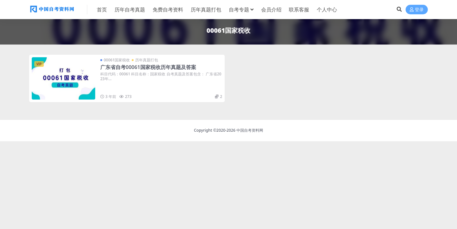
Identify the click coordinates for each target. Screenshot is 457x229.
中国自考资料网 (249, 130)
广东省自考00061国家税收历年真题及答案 (148, 67)
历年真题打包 (146, 60)
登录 (417, 9)
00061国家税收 (117, 60)
